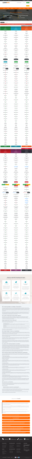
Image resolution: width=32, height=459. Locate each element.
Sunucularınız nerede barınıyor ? (7, 425)
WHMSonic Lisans (19, 452)
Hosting (8, 8)
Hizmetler (20, 8)
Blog (6, 0)
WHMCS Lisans (18, 451)
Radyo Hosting (11, 451)
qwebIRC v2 (3, 184)
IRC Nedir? (4, 401)
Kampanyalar (28, 0)
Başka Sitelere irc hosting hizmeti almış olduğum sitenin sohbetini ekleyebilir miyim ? (13, 427)
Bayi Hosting (11, 446)
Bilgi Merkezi (24, 0)
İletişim (11, 457)
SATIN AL (5, 146)
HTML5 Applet (5, 59)
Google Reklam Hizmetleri (4, 453)
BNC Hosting (11, 452)
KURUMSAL (24, 8)
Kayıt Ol (24, 2)
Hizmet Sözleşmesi (5, 457)
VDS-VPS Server (18, 446)
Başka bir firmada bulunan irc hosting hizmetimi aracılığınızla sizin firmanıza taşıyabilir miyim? (14, 432)
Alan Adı (4, 8)
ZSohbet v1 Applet (4, 451)
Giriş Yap (28, 2)
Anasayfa (4, 0)
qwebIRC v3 (7, 184)
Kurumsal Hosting (12, 447)
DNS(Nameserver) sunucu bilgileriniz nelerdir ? (8, 420)
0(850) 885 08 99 (9, 0)
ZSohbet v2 (16, 185)
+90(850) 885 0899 (26, 447)
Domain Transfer (4, 446)
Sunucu (12, 8)
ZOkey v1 (3, 452)
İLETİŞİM (28, 8)
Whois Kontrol (4, 447)
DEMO (7, 68)
